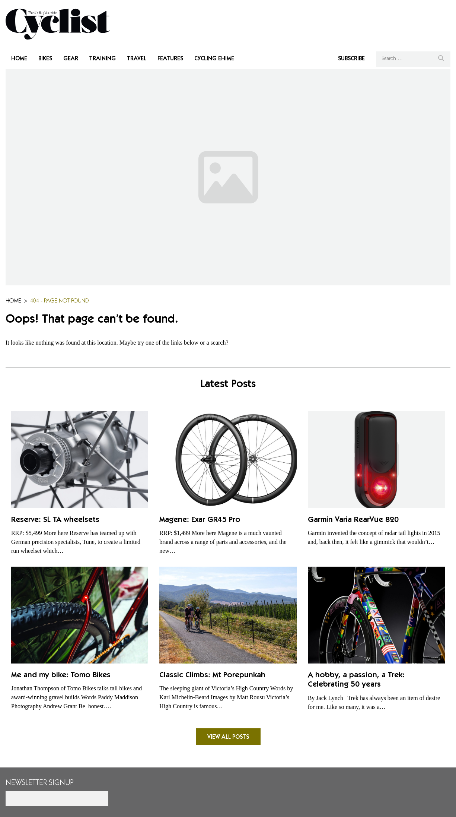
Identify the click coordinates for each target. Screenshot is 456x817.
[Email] (57, 798)
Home (19, 59)
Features (170, 59)
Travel (136, 59)
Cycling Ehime (214, 59)
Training (102, 59)
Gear (70, 59)
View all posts (228, 737)
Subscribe (351, 59)
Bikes (45, 59)
